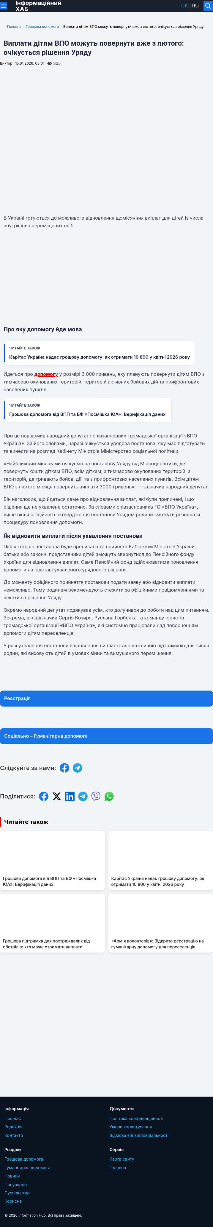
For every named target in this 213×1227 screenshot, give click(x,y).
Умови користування (131, 1126)
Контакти (13, 1135)
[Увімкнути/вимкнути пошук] (208, 6)
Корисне (13, 1201)
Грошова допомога (42, 26)
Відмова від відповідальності (139, 1135)
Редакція (13, 1126)
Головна (14, 26)
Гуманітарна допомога (27, 1167)
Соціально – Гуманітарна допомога (46, 736)
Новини (12, 1175)
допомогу (46, 374)
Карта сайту (122, 1159)
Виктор (6, 63)
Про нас (12, 1118)
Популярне (15, 1184)
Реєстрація (17, 698)
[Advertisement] (106, 278)
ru (195, 6)
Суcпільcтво (17, 1192)
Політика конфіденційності (136, 1118)
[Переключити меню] (3, 5)
